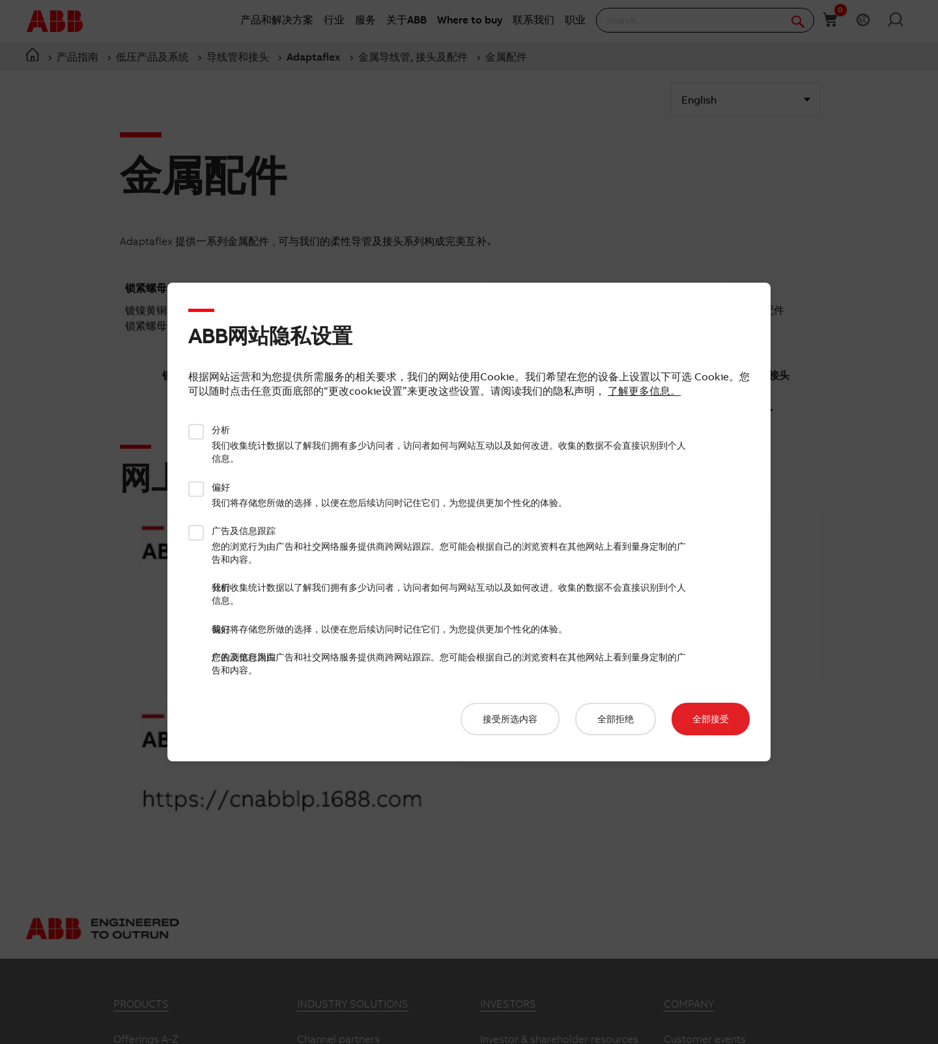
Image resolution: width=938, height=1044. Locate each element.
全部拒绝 (615, 719)
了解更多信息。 (644, 390)
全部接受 (710, 719)
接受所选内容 (510, 719)
